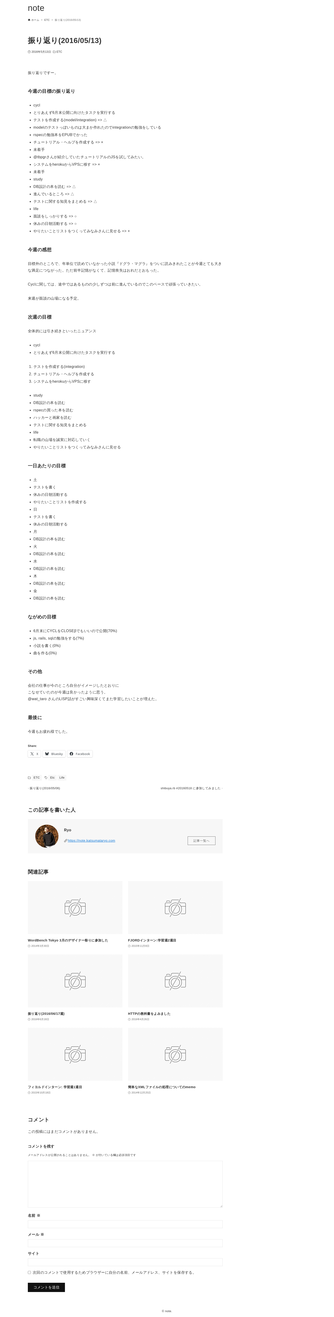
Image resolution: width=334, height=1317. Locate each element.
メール (36, 1237)
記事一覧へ (201, 843)
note (36, 8)
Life (61, 777)
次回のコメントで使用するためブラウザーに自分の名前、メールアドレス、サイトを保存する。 (114, 1275)
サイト (33, 1256)
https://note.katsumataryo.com (91, 843)
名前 (34, 1218)
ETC (59, 51)
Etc (52, 777)
